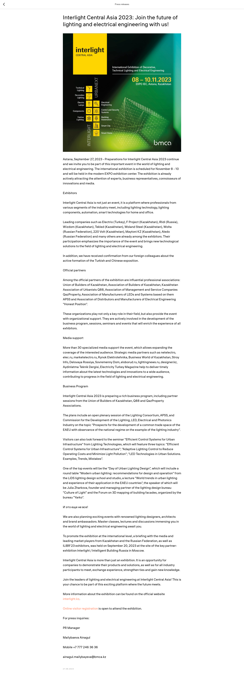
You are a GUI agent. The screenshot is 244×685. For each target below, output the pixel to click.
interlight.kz (71, 599)
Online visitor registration (80, 608)
